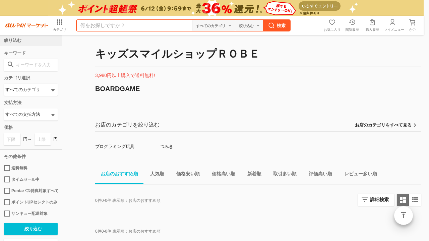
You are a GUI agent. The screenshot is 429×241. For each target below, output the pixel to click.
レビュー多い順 (358, 175)
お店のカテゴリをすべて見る (383, 125)
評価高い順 (317, 175)
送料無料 (15, 168)
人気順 (154, 175)
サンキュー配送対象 (26, 214)
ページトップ (403, 215)
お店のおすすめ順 (116, 175)
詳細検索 (379, 199)
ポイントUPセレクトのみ (30, 202)
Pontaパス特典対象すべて (31, 191)
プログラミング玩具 (114, 146)
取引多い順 (282, 175)
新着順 (251, 175)
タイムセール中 (22, 179)
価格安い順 (185, 175)
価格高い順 (220, 175)
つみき (166, 146)
